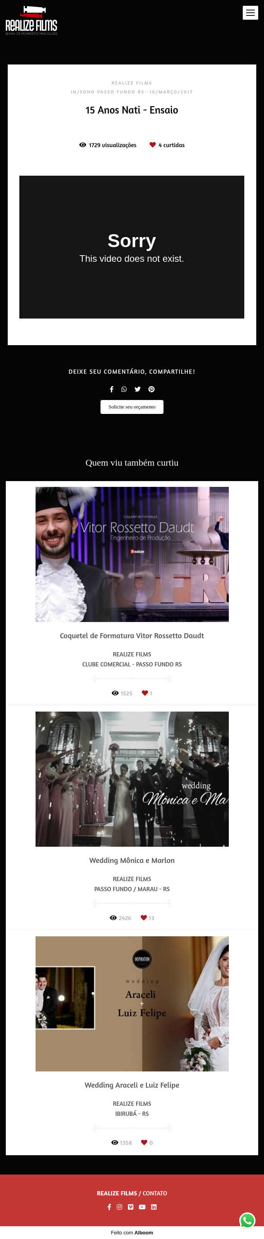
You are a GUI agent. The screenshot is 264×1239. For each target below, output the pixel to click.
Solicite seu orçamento (132, 407)
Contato (155, 1193)
